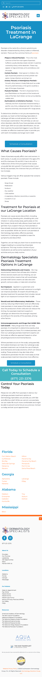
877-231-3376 (6, 543)
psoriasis (35, 53)
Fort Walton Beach (9, 456)
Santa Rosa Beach (28, 468)
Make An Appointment (9, 590)
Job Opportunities (7, 560)
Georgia (4, 578)
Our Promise (6, 556)
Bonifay (5, 461)
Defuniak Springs (8, 463)
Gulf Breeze (6, 459)
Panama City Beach (29, 461)
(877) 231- (18, 378)
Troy (23, 494)
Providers (5, 554)
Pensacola (25, 463)
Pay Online (5, 592)
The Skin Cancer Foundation (10, 615)
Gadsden (5, 499)
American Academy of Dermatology (13, 614)
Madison (5, 494)
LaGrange (25, 479)
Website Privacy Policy (10, 668)
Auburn (24, 496)
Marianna (5, 466)
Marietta (5, 484)
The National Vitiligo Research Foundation (15, 625)
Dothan (24, 499)
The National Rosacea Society (11, 623)
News (3, 562)
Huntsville (5, 501)
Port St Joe (26, 466)
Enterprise (6, 496)
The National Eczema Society (11, 621)
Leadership (5, 558)
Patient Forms (6, 596)
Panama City (26, 459)
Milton (24, 456)
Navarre (5, 468)
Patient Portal (6, 594)
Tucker (4, 481)
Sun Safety (5, 601)
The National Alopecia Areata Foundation (14, 619)
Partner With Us (7, 563)
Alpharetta (6, 479)
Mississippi (5, 579)
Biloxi (4, 512)
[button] (38, 15)
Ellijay (24, 481)
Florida (4, 576)
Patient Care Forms (8, 597)
